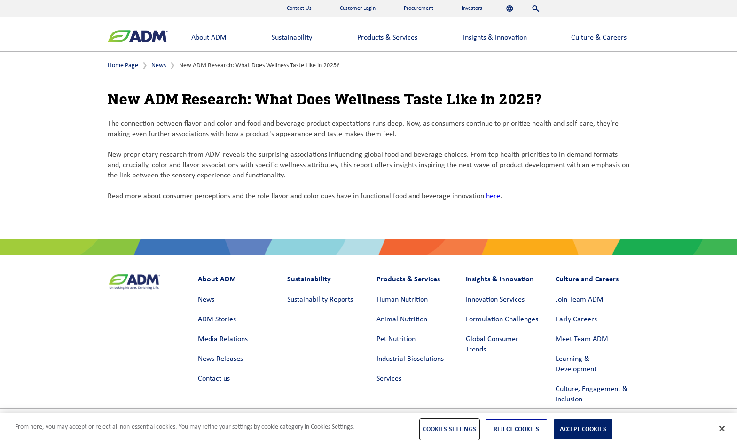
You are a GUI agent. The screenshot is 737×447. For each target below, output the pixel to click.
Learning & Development (576, 364)
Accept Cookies (583, 429)
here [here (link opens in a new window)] (493, 196)
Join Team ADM (580, 299)
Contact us (214, 379)
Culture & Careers (599, 37)
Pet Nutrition (396, 339)
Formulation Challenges (502, 319)
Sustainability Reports (320, 299)
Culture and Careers (587, 278)
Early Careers (576, 319)
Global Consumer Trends (492, 344)
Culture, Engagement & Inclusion (591, 394)
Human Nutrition (402, 299)
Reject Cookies (516, 429)
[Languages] (510, 8)
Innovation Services (495, 299)
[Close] (722, 428)
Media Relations (223, 339)
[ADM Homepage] (138, 37)
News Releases (220, 359)
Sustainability (292, 37)
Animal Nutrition (401, 319)
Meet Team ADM (582, 339)
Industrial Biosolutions (410, 359)
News (158, 65)
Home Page (123, 65)
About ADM (209, 37)
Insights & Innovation (495, 37)
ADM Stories (217, 319)
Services (388, 379)
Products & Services (387, 37)
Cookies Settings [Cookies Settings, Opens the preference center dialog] (449, 429)
